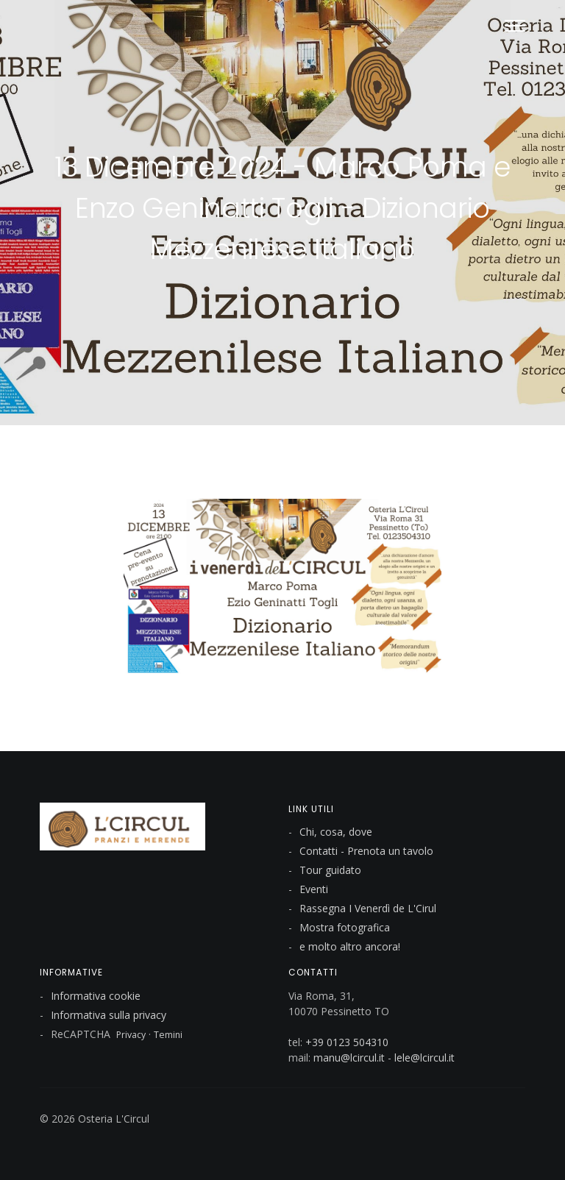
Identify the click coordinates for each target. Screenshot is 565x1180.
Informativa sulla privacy (108, 1015)
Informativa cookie (96, 996)
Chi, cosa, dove (335, 832)
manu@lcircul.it (349, 1058)
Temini (168, 1034)
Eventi (313, 889)
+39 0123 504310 (346, 1042)
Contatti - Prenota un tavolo (366, 851)
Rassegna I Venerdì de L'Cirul (367, 908)
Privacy (131, 1034)
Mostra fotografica (344, 927)
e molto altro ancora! (349, 946)
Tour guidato (330, 870)
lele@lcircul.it (424, 1058)
